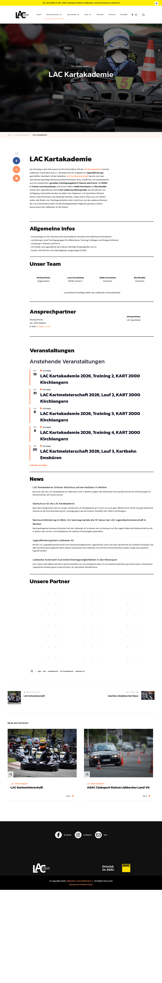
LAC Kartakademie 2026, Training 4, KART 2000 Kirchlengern (90, 435)
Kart (44, 671)
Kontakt (124, 14)
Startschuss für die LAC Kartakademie (53, 503)
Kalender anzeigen (38, 465)
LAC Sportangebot (80, 66)
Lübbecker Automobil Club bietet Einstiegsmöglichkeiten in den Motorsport (75, 560)
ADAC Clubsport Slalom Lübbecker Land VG (118, 787)
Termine (100, 14)
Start (39, 14)
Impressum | (75, 884)
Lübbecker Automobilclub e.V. (80, 881)
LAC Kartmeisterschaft (27, 787)
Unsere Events (52, 14)
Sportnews (72, 14)
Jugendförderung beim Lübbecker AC (53, 540)
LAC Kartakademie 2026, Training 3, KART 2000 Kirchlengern (90, 416)
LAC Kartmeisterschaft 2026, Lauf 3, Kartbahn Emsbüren (88, 454)
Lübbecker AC (80, 671)
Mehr (70, 796)
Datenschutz (87, 884)
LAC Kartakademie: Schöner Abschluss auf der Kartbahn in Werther (70, 487)
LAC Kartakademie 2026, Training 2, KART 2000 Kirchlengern (90, 379)
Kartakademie (53, 671)
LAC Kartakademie (66, 671)
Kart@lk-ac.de (43, 326)
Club (86, 14)
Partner (112, 14)
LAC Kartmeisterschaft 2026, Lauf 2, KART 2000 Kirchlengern (90, 397)
